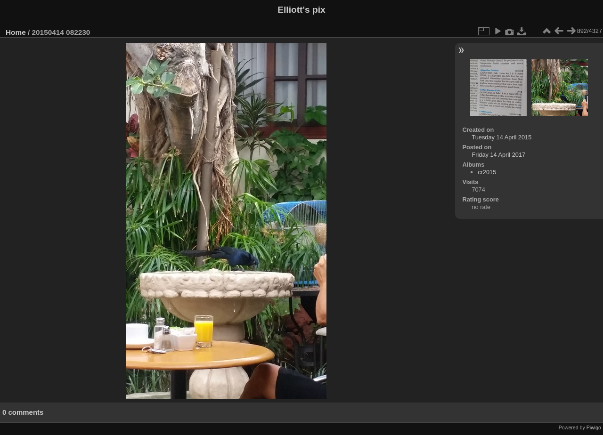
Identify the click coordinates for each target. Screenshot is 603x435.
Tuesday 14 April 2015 (501, 137)
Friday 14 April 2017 (498, 154)
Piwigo (594, 427)
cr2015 (487, 172)
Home (16, 32)
